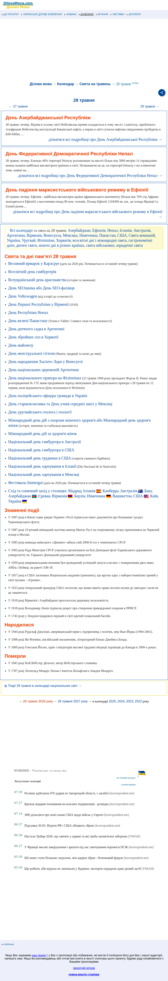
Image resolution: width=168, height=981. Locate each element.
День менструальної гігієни (31, 353)
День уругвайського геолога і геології (40, 412)
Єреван (44, 496)
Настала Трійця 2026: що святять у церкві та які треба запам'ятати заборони (75, 836)
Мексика (70, 235)
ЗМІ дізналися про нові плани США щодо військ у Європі (63, 814)
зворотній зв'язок (84, 968)
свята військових (100, 245)
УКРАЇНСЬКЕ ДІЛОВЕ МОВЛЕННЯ (41, 14)
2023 (129, 701)
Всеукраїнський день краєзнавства (37, 280)
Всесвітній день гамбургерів (32, 271)
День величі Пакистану (28, 320)
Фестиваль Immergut (25, 482)
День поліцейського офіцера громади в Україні (47, 395)
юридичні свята (129, 245)
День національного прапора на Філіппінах (44, 378)
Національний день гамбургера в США (41, 450)
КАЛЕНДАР (86, 14)
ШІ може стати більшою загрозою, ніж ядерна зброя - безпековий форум (73, 858)
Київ (154, 496)
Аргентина (16, 235)
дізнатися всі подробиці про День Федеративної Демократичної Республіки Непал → (90, 175)
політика (8, 944)
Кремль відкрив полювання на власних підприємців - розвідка (66, 804)
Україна (13, 240)
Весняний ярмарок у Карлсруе (34, 263)
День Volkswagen (22, 296)
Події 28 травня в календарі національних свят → (43, 685)
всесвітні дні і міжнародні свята (100, 240)
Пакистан (107, 235)
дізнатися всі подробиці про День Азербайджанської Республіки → (105, 139)
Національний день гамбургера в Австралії (44, 442)
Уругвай (28, 240)
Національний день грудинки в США (39, 458)
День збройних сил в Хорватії (33, 337)
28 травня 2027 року (73, 701)
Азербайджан (79, 230)
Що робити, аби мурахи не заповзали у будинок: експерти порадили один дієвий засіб (82, 868)
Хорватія (63, 240)
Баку (148, 491)
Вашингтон (122, 496)
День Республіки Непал (28, 312)
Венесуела (52, 235)
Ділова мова (41, 84)
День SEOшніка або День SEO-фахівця (41, 288)
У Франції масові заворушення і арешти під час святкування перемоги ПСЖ (76, 847)
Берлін (79, 496)
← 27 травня (18, 106)
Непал (112, 230)
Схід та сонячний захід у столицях (37, 491)
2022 (138, 701)
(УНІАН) (134, 836)
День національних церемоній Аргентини (43, 370)
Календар (65, 84)
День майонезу (20, 345)
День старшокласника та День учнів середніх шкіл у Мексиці (60, 404)
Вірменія (34, 235)
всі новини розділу (126, 777)
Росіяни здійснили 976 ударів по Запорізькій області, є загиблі (66, 793)
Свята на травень (95, 84)
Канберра (110, 491)
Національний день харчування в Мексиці (43, 474)
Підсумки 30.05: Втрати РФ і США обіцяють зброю (59, 825)
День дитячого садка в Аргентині (36, 329)
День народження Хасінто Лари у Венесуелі (45, 361)
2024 (121, 701)
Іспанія (126, 230)
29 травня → (149, 106)
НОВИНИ (70, 14)
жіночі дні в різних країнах (61, 245)
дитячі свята (26, 245)
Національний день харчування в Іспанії (42, 466)
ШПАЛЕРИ (133, 14)
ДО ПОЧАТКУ (10, 14)
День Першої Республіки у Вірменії (38, 304)
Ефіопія (98, 230)
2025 (112, 701)
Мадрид (75, 491)
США (122, 235)
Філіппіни (45, 240)
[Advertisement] (84, 51)
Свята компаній (142, 235)
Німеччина (88, 235)
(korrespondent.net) (121, 793)
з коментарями (128, 784)
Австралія (142, 230)
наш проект (39, 955)
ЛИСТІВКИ (117, 14)
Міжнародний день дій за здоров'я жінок (42, 433)
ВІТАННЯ (102, 14)
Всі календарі (21, 230)
